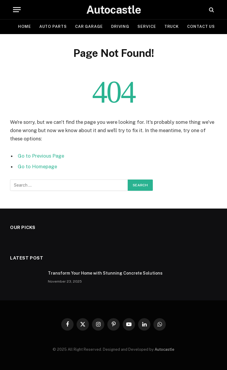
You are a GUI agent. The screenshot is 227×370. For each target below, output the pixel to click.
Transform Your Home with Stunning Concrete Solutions (105, 273)
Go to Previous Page (41, 156)
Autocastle (164, 349)
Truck (171, 26)
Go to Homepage (37, 166)
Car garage (89, 26)
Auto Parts (53, 26)
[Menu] (17, 9)
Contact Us (201, 26)
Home (24, 26)
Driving (120, 26)
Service (146, 26)
